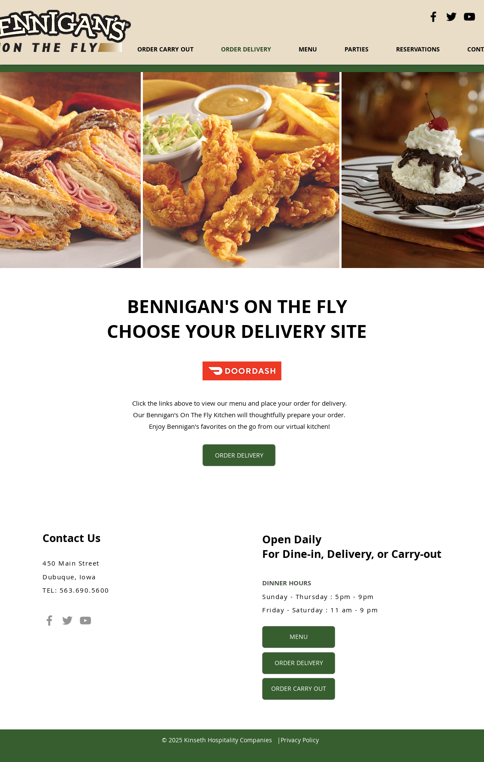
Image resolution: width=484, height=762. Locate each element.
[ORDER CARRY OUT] (298, 689)
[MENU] (298, 637)
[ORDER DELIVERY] (239, 455)
